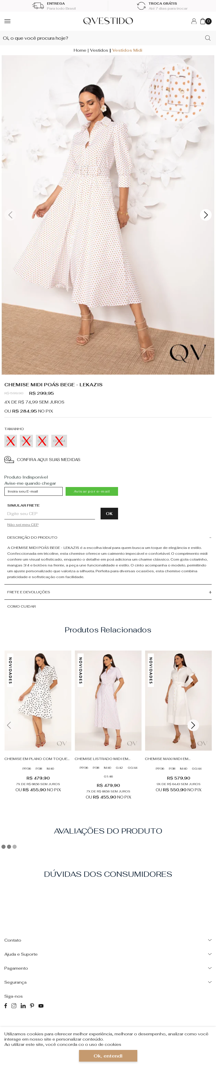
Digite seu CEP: (59, 505)
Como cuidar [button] (21, 606)
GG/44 (132, 768)
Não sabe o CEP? (62, 524)
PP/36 (26, 769)
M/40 (50, 769)
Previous (10, 215)
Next (206, 215)
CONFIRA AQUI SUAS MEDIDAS (42, 459)
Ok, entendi (108, 1056)
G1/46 (108, 776)
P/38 (39, 769)
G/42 (119, 768)
